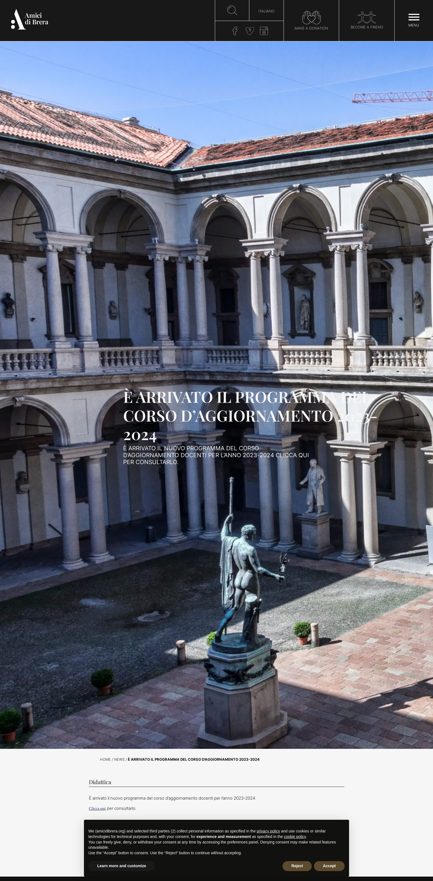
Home (105, 759)
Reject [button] (297, 866)
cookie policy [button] (295, 836)
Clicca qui (97, 808)
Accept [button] (329, 866)
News (119, 759)
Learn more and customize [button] (121, 866)
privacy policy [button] (268, 831)
